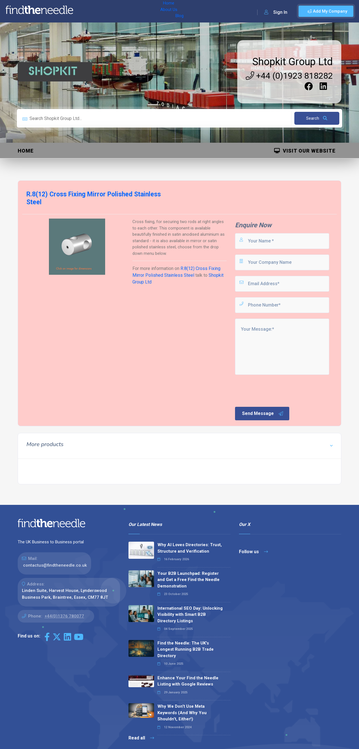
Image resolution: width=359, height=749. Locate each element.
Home (85, 11)
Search (316, 118)
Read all (141, 738)
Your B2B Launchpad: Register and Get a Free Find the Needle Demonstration (188, 580)
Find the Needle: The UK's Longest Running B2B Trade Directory (185, 649)
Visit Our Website (305, 151)
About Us (106, 11)
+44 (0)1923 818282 (289, 76)
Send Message (263, 413)
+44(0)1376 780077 (64, 616)
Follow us (253, 551)
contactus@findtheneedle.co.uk (55, 565)
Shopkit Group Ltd (292, 62)
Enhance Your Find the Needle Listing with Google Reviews (187, 681)
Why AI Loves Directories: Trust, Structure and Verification (189, 548)
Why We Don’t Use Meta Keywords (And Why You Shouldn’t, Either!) (182, 712)
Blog (126, 11)
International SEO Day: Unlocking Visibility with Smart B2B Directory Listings (190, 614)
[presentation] (277, 390)
